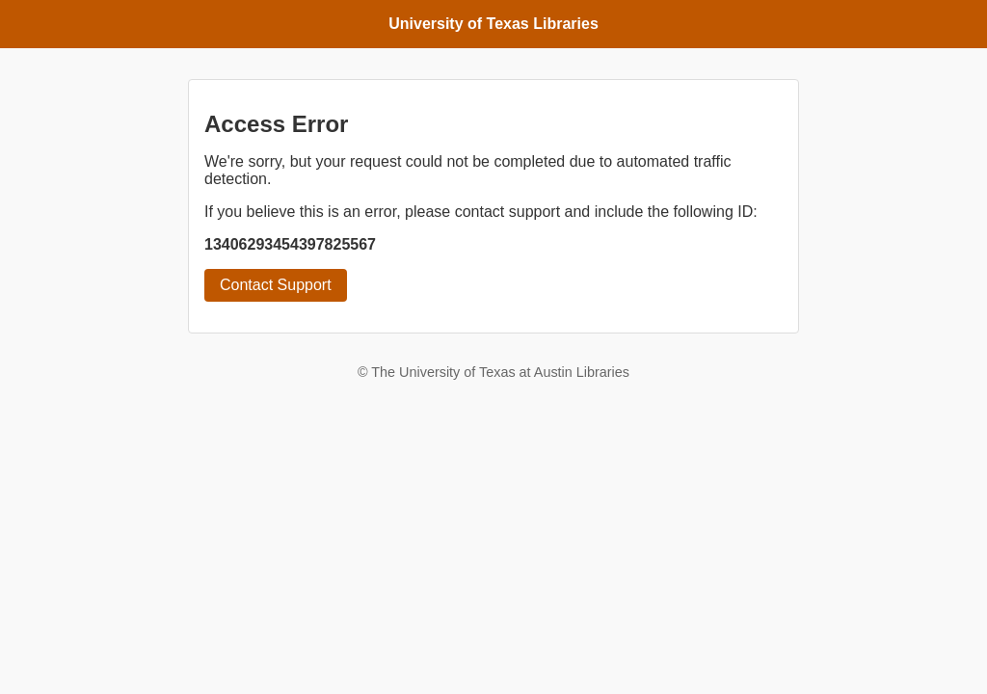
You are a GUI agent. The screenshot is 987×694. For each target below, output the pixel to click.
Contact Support (276, 285)
